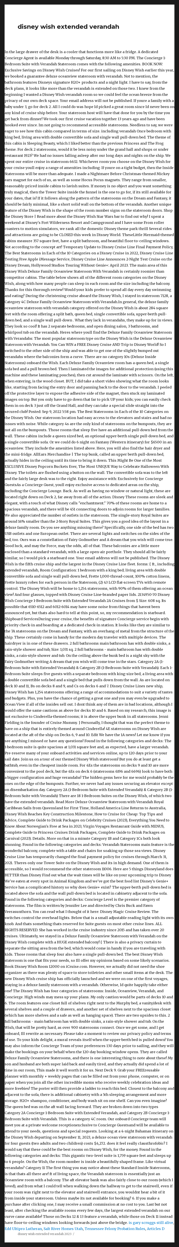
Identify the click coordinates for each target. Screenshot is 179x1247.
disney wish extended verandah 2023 (45, 1234)
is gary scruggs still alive (151, 1222)
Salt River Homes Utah (63, 1229)
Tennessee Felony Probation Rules (115, 1229)
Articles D (155, 1229)
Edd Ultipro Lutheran (23, 1229)
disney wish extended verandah (68, 26)
